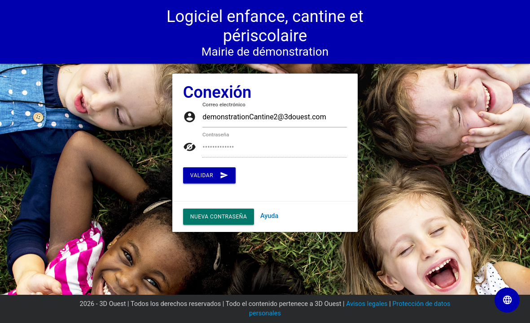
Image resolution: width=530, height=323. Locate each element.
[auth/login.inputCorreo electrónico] (274, 117)
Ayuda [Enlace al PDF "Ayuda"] (269, 216)
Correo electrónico (223, 105)
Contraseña (215, 135)
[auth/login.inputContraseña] (274, 147)
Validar (209, 175)
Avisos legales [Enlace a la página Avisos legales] (366, 304)
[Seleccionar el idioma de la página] (507, 300)
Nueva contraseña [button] (218, 217)
